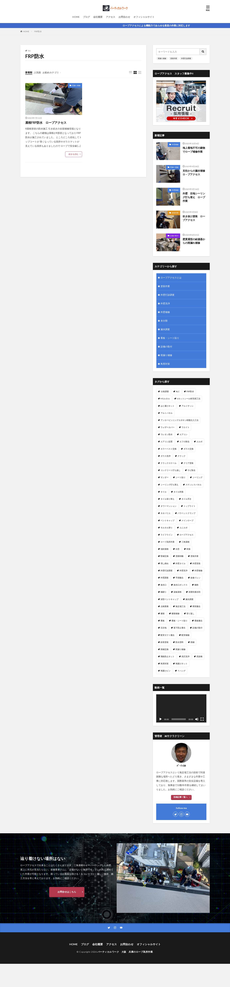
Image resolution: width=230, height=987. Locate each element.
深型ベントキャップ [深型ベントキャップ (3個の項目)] (169, 599)
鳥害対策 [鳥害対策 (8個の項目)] (165, 663)
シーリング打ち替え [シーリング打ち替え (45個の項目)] (169, 484)
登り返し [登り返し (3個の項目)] (190, 613)
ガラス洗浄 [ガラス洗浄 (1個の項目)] (166, 456)
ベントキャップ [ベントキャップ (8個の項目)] (167, 520)
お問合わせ (124, 16)
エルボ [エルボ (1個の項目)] (199, 441)
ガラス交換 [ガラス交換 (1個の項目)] (188, 449)
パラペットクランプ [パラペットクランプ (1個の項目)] (186, 513)
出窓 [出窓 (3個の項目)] (177, 549)
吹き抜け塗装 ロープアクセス (194, 218)
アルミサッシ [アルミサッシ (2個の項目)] (187, 406)
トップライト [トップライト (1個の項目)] (189, 506)
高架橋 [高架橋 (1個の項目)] (199, 656)
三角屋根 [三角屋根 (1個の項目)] (185, 542)
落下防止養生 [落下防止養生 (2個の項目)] (179, 627)
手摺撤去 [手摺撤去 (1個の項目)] (179, 577)
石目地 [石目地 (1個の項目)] (164, 627)
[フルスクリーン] (202, 719)
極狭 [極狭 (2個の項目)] (196, 585)
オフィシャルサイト (143, 16)
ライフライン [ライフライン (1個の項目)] (166, 534)
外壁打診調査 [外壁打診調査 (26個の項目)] (166, 570)
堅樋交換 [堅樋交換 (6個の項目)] (165, 556)
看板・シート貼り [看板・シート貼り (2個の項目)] (179, 620)
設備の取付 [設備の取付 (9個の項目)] (197, 627)
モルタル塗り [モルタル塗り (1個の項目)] (166, 527)
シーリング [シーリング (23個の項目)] (197, 477)
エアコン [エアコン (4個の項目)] (183, 434)
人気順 (37, 72)
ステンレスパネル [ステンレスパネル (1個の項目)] (193, 484)
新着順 (28, 72)
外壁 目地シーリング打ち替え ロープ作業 (194, 197)
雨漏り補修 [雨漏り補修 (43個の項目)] (180, 649)
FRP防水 (38, 31)
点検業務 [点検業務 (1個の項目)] (165, 606)
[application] (181, 708)
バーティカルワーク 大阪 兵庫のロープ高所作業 (125, 951)
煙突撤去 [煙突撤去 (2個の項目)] (196, 606)
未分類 (164, 320)
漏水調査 (165, 329)
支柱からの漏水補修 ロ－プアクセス (195, 172)
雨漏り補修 (76, 85)
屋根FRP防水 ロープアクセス (45, 122)
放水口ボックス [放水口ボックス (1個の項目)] (180, 585)
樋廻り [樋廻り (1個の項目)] (164, 592)
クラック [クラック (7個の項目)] (181, 456)
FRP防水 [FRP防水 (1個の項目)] (190, 391)
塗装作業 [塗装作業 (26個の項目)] (194, 556)
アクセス (110, 16)
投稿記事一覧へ (180, 797)
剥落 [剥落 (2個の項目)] (188, 549)
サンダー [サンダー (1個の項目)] (165, 477)
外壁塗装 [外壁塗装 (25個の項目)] (196, 563)
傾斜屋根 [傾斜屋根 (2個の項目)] (165, 549)
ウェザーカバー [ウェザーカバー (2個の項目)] (167, 427)
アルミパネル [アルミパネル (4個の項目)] (166, 413)
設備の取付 (174, 236)
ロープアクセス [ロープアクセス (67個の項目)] (186, 534)
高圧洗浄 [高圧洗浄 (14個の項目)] (185, 656)
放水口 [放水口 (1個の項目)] (164, 585)
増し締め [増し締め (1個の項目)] (165, 563)
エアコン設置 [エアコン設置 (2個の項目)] (166, 441)
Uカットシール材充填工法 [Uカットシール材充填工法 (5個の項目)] (188, 398)
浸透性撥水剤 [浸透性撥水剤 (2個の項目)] (194, 592)
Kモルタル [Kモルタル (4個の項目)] (165, 398)
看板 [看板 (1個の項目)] (163, 620)
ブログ (86, 16)
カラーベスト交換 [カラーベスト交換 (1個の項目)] (168, 449)
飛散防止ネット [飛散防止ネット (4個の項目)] (167, 656)
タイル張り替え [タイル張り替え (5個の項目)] (167, 499)
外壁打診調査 (186, 58)
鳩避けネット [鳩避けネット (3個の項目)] (181, 663)
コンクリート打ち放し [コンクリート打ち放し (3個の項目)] (170, 470)
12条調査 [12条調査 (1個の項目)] (165, 391)
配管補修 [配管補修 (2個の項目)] (185, 635)
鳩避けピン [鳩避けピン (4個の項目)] (166, 670)
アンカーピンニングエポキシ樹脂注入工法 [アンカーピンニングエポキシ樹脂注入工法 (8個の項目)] (179, 420)
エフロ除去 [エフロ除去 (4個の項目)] (184, 441)
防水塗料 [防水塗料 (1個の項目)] (179, 642)
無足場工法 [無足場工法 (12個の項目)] (180, 606)
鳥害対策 (165, 363)
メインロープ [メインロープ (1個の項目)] (187, 520)
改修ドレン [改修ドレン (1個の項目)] (195, 577)
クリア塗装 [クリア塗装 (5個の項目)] (188, 463)
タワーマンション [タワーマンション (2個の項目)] (168, 506)
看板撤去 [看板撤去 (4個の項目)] (198, 620)
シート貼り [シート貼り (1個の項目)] (180, 477)
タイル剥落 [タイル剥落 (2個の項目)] (178, 492)
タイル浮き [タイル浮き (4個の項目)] (186, 499)
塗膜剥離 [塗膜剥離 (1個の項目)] (179, 556)
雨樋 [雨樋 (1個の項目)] (192, 642)
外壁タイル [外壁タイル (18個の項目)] (180, 563)
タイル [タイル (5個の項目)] (164, 492)
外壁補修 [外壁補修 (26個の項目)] (198, 570)
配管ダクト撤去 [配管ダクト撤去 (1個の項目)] (167, 635)
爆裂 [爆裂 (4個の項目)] (163, 613)
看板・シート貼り (170, 337)
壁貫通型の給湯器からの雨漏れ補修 (194, 241)
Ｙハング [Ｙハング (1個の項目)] (181, 670)
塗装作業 (173, 58)
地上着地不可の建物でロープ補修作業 (194, 149)
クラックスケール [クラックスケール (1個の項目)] (168, 463)
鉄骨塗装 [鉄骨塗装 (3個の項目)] (165, 642)
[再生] (160, 719)
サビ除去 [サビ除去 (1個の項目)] (191, 470)
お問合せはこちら (66, 891)
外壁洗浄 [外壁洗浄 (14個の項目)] (183, 570)
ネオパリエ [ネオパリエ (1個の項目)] (166, 513)
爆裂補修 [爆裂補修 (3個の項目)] (175, 613)
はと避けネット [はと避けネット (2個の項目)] (167, 406)
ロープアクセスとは (171, 277)
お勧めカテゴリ (51, 72)
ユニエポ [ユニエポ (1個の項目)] (183, 527)
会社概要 (98, 16)
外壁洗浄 (165, 303)
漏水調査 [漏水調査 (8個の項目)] (189, 599)
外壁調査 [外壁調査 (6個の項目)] (165, 577)
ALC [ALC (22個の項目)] (177, 391)
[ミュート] (196, 719)
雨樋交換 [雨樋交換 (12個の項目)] (165, 649)
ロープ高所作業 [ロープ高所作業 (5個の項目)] (167, 542)
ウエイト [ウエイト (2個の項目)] (185, 427)
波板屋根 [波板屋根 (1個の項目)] (177, 592)
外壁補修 (175, 144)
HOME (76, 16)
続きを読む (74, 154)
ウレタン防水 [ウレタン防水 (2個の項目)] (166, 434)
